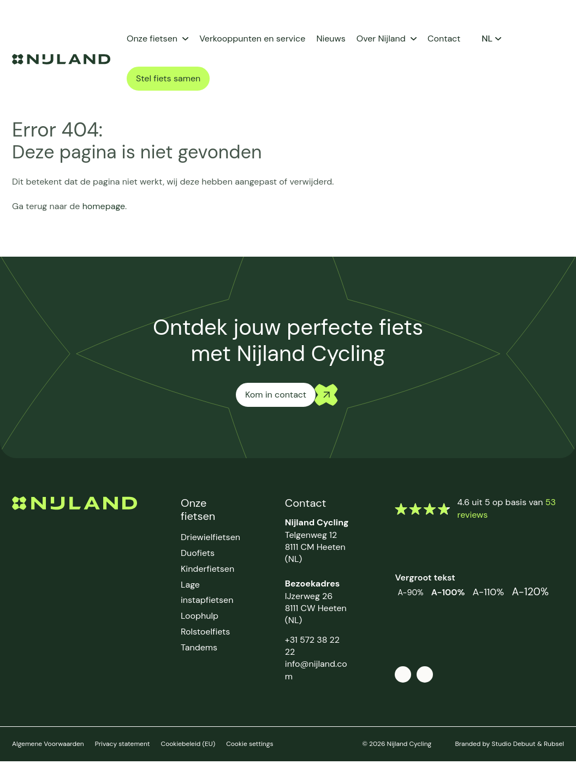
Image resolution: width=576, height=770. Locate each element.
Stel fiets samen (168, 78)
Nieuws (330, 38)
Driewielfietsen (210, 537)
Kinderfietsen (207, 568)
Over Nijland (381, 38)
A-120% (530, 592)
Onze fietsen (152, 38)
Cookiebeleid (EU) (188, 743)
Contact (443, 38)
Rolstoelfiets (205, 631)
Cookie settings (249, 743)
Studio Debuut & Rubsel (527, 743)
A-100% (448, 592)
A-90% (410, 592)
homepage (103, 206)
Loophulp (199, 615)
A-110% (488, 592)
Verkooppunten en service (252, 38)
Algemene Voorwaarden (48, 743)
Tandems (199, 647)
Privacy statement (122, 743)
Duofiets (198, 553)
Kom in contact (275, 394)
